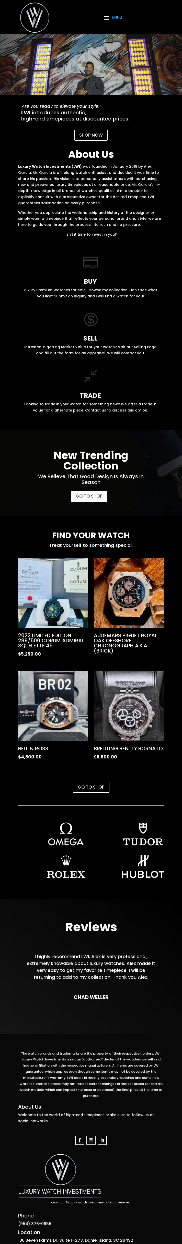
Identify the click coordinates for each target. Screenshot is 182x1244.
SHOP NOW (91, 135)
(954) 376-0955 (34, 1224)
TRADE (90, 395)
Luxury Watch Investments (86, 1202)
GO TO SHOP (89, 496)
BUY (90, 281)
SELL (90, 338)
